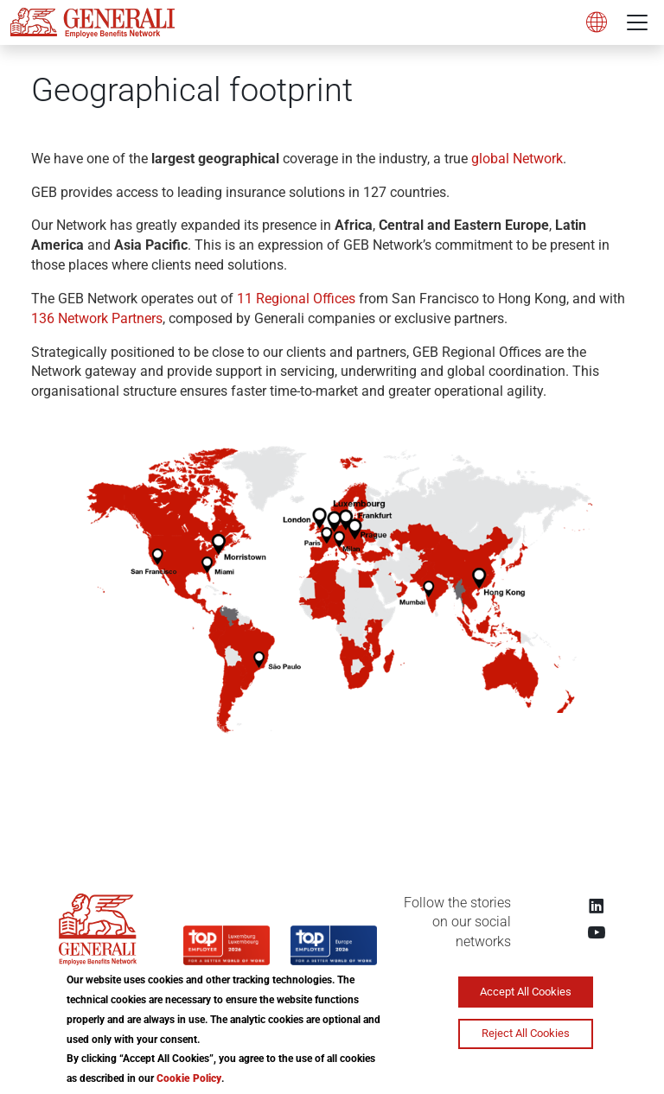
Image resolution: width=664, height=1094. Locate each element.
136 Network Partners (97, 318)
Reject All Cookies (526, 1033)
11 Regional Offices (298, 298)
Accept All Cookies (525, 991)
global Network (517, 158)
